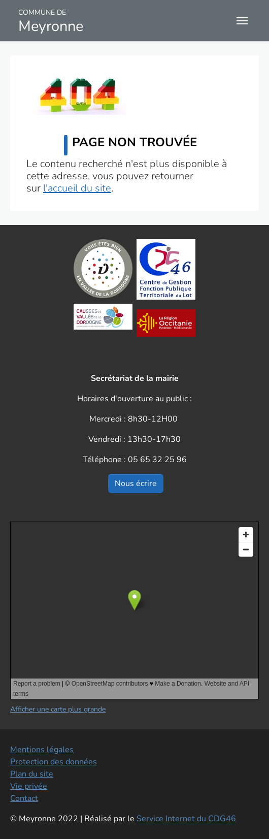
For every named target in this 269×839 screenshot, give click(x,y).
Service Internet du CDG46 (186, 818)
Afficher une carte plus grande (58, 709)
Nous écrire (136, 483)
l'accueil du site (77, 188)
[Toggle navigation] (242, 20)
